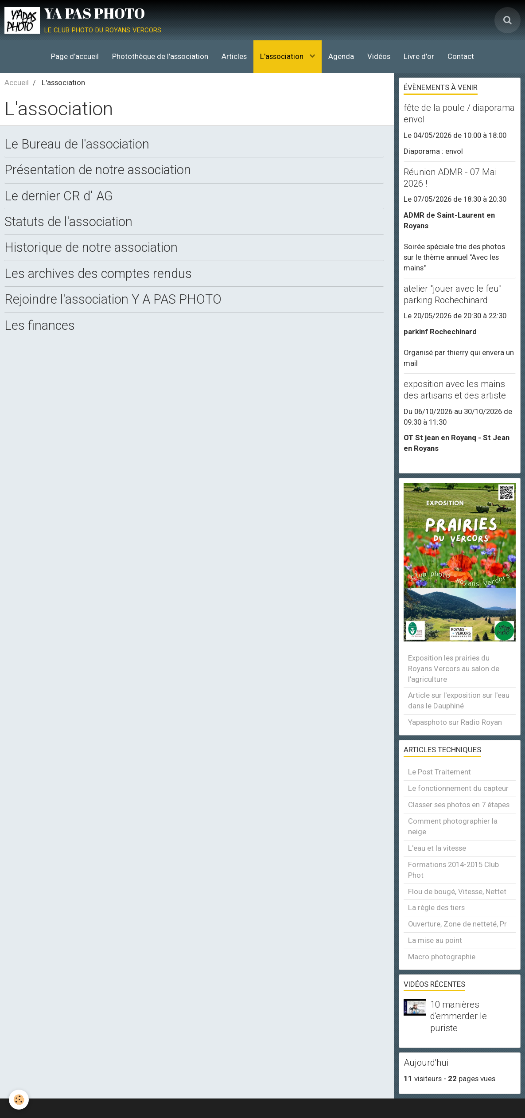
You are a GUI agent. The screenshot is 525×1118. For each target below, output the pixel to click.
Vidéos (378, 56)
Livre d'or (419, 56)
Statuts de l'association (68, 222)
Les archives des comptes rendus (98, 273)
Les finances (39, 325)
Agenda (341, 56)
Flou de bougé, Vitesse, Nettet (457, 891)
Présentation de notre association (97, 170)
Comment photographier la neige (453, 826)
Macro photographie (441, 956)
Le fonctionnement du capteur (458, 788)
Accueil (16, 82)
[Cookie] (19, 1100)
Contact (460, 56)
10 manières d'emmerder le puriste (458, 1016)
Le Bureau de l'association (76, 144)
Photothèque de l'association (160, 56)
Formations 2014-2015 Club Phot (453, 870)
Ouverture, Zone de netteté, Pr (457, 923)
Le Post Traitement (439, 771)
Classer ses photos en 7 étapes (458, 804)
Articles (234, 56)
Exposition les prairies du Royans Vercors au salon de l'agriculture (453, 668)
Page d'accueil (75, 56)
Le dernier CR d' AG (58, 195)
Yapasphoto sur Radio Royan (455, 722)
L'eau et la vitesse (437, 848)
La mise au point (435, 940)
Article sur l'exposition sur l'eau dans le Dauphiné (458, 700)
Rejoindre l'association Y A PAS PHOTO (113, 299)
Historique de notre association (91, 247)
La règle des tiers (436, 907)
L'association (282, 56)
